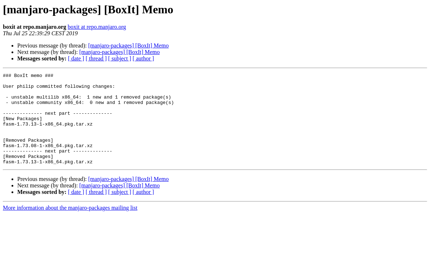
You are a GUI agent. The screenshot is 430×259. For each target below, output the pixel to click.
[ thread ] (96, 58)
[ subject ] (119, 58)
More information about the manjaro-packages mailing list (70, 226)
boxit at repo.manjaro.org (97, 27)
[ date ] (76, 58)
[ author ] (143, 58)
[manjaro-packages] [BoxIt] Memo (128, 45)
